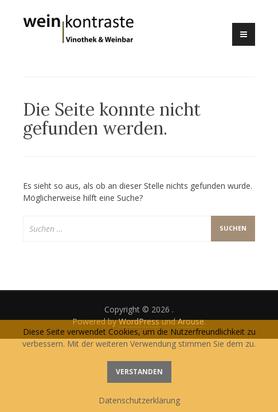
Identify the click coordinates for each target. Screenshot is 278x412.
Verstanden (139, 372)
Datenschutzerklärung (139, 400)
